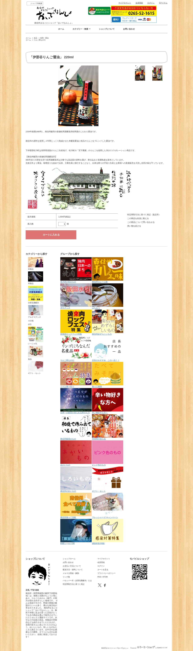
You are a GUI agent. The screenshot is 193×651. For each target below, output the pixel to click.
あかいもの (76, 453)
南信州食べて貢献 (76, 505)
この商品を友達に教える (138, 218)
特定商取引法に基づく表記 (73, 584)
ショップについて (107, 29)
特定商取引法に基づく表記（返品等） (144, 214)
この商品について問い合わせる (141, 222)
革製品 (35, 277)
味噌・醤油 (44, 38)
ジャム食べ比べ (76, 375)
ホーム (61, 29)
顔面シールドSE (76, 532)
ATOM (105, 577)
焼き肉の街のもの (76, 270)
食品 (35, 38)
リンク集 (66, 577)
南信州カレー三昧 (107, 270)
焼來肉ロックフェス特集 (76, 322)
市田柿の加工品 (107, 427)
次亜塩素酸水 (35, 295)
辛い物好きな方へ (107, 401)
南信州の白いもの (76, 479)
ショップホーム (69, 559)
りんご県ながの (40, 40)
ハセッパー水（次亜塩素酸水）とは (77, 580)
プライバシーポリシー (106, 573)
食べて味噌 (107, 375)
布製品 (35, 263)
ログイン (151, 3)
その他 (30, 321)
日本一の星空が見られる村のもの (76, 401)
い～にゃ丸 (35, 336)
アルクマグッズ (35, 311)
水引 (30, 324)
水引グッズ (76, 296)
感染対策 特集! (107, 532)
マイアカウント (124, 3)
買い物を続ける (134, 226)
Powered (148, 648)
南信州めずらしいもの (107, 322)
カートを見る (102, 570)
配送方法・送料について (73, 570)
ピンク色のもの (107, 453)
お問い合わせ (129, 29)
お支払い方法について (72, 566)
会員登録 (139, 3)
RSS (99, 577)
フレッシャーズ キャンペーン (107, 505)
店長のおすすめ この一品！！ (107, 348)
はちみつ (107, 296)
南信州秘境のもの (76, 427)
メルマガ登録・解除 (71, 573)
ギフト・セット (35, 367)
